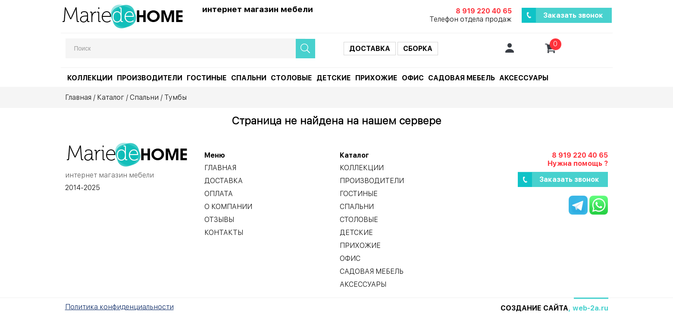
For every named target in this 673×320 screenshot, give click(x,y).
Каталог (110, 97)
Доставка (369, 48)
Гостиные (207, 78)
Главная (78, 97)
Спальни (248, 78)
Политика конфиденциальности (119, 307)
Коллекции (90, 78)
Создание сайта (534, 308)
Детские (333, 78)
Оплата (218, 194)
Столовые (291, 78)
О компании (228, 207)
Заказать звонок (573, 15)
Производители (149, 78)
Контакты (223, 232)
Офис (413, 78)
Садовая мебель (461, 78)
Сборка (417, 48)
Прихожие (376, 78)
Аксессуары (523, 78)
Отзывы (219, 219)
